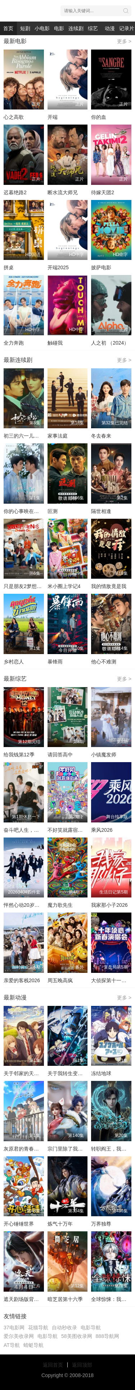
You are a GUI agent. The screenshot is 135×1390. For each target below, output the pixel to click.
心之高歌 (14, 117)
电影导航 (91, 1327)
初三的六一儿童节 (24, 436)
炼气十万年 (60, 1224)
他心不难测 (103, 661)
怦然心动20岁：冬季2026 (32, 905)
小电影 (42, 28)
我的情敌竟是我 (108, 586)
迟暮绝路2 (15, 192)
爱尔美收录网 (19, 1336)
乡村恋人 (14, 661)
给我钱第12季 (19, 754)
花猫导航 (38, 1327)
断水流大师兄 (63, 192)
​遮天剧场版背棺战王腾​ (29, 1299)
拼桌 (9, 267)
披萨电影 (101, 267)
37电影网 (14, 1327)
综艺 (93, 28)
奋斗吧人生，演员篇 (26, 830)
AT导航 (12, 1345)
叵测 (53, 511)
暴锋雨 (55, 661)
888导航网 (107, 1336)
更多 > (124, 41)
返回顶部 (82, 1365)
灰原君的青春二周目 (26, 1149)
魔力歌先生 (60, 905)
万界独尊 (101, 1224)
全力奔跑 (14, 343)
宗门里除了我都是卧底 (73, 1149)
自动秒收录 (64, 1327)
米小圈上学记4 (64, 586)
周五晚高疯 (60, 980)
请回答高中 (60, 754)
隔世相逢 (101, 511)
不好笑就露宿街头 (68, 830)
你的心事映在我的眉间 (29, 511)
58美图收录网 (76, 1336)
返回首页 (53, 1365)
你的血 (98, 117)
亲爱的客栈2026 (22, 980)
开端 (53, 117)
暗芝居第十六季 (65, 1299)
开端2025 (58, 267)
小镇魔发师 (103, 754)
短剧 (25, 28)
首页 (8, 28)
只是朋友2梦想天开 (25, 586)
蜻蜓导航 (33, 1345)
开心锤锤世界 (19, 1224)
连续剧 (76, 28)
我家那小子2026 (109, 905)
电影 (59, 28)
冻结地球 (101, 1073)
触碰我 (55, 343)
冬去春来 (101, 436)
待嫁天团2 (102, 192)
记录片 (126, 28)
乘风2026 (101, 830)
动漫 (110, 28)
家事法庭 (58, 436)
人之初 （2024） (110, 343)
